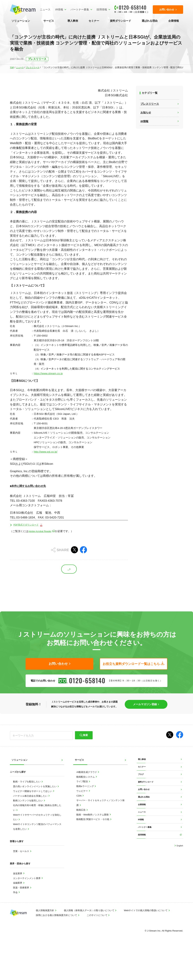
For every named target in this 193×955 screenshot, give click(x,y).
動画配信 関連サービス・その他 (93, 826)
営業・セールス (21, 858)
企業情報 (173, 20)
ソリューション (20, 20)
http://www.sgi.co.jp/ (45, 451)
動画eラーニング (85, 793)
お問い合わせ (145, 802)
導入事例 (72, 20)
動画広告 (81, 816)
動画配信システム (85, 783)
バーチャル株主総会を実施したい (30, 802)
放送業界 (18, 880)
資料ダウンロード (120, 20)
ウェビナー (82, 797)
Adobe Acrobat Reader (41, 531)
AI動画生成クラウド (87, 778)
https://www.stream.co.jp (48, 373)
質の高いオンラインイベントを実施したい (35, 793)
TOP (12, 67)
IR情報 (57, 9)
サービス (48, 20)
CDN (79, 802)
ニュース (43, 9)
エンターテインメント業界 (27, 885)
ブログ (141, 784)
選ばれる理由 (150, 20)
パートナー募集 (77, 9)
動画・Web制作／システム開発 (92, 821)
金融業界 (18, 889)
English (179, 868)
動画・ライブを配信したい (27, 788)
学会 (15, 899)
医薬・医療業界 (21, 894)
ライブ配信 (82, 788)
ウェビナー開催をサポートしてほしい (33, 798)
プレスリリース (36, 67)
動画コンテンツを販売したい (28, 807)
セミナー (94, 20)
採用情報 (99, 9)
